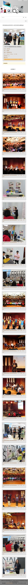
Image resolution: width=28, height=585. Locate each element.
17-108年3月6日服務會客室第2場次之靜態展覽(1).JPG (13, 59)
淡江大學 (8, 583)
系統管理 (25, 0)
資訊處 (11, 583)
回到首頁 (20, 0)
